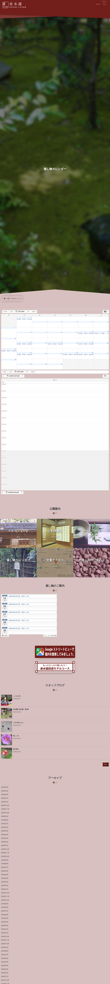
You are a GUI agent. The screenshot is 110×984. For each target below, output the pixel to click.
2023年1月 (4, 933)
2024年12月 (5, 849)
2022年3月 (4, 969)
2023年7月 (4, 911)
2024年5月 (4, 875)
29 (30, 364)
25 (77, 353)
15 (30, 342)
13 (107, 331)
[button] (5, 635)
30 (46, 364)
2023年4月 (4, 922)
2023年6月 (4, 915)
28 (15, 359)
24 (61, 353)
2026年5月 (4, 787)
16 (46, 343)
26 (92, 353)
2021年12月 (5, 980)
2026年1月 (4, 802)
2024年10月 (5, 856)
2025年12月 (5, 805)
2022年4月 (4, 966)
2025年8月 (4, 820)
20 (107, 343)
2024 (5, 311)
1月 (28, 311)
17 (61, 342)
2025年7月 (4, 824)
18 (77, 343)
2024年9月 (4, 860)
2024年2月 (4, 885)
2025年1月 (4, 845)
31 (61, 364)
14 (15, 338)
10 (61, 332)
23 (46, 353)
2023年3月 (4, 926)
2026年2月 (4, 798)
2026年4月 (4, 791)
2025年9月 (4, 816)
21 (15, 349)
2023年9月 (4, 904)
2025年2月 (4, 842)
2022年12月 (5, 936)
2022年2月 (4, 973)
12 (92, 331)
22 (30, 353)
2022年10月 (5, 944)
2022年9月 (4, 947)
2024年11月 (5, 853)
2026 (34, 311)
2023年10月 (5, 900)
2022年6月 (4, 958)
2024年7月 (4, 867)
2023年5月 (4, 918)
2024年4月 (4, 878)
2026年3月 (4, 794)
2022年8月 (4, 951)
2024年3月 (4, 882)
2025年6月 (4, 827)
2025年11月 (5, 809)
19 (92, 342)
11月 (11, 311)
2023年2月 (4, 929)
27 (107, 353)
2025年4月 (4, 835)
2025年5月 (4, 831)
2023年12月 (5, 893)
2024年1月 (4, 889)
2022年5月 (4, 962)
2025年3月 (4, 838)
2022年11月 (5, 940)
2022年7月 (4, 955)
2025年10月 (5, 813)
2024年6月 (4, 871)
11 (77, 332)
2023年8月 (4, 907)
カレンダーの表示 (50, 635)
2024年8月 (4, 864)
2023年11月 (5, 896)
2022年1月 (4, 976)
